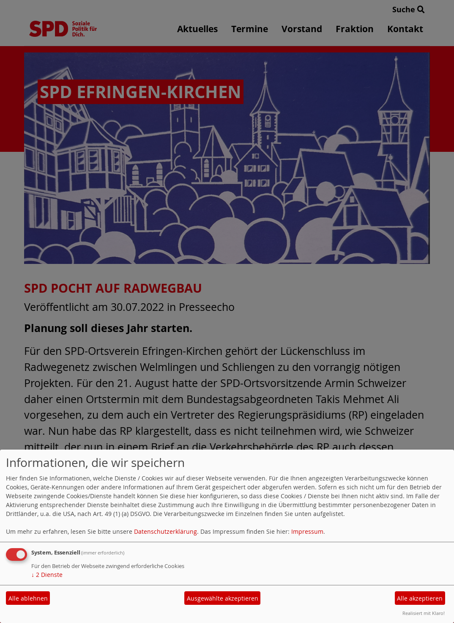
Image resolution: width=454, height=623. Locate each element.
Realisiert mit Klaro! (423, 613)
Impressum (307, 531)
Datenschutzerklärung (165, 531)
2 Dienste (47, 575)
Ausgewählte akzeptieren (222, 598)
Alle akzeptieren (420, 598)
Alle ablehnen (28, 598)
